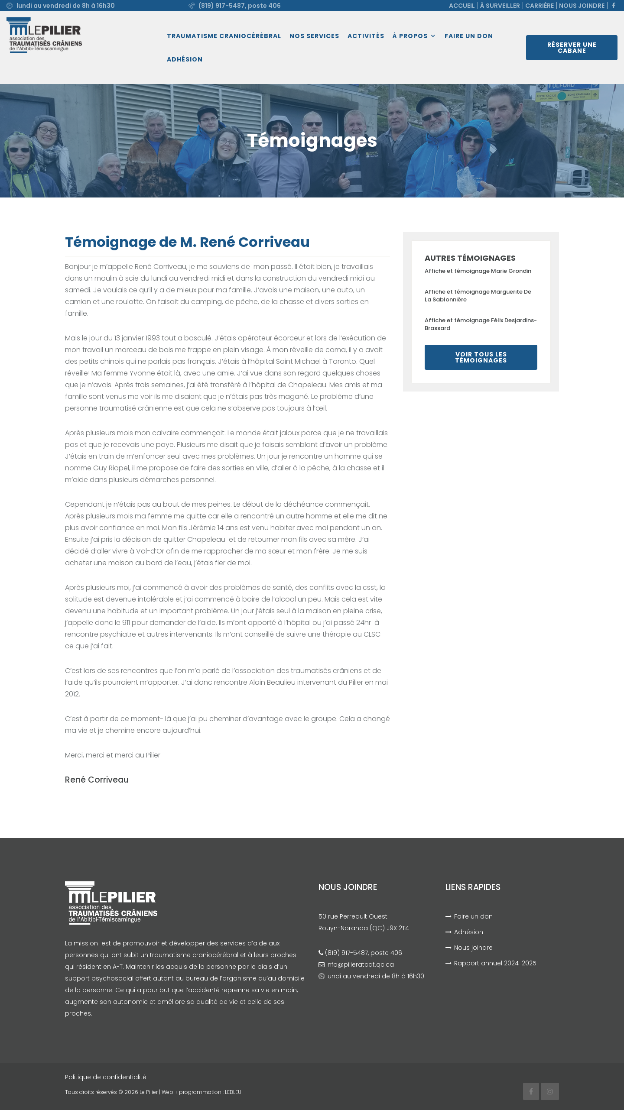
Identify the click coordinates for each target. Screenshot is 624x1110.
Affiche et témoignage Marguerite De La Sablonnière (478, 296)
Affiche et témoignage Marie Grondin (478, 271)
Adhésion (185, 59)
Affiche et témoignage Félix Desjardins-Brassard (481, 324)
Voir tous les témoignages (481, 357)
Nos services (314, 36)
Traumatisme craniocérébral (224, 36)
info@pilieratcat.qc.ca (360, 964)
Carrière (539, 5)
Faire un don (469, 36)
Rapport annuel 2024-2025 (495, 963)
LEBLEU (233, 1092)
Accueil (462, 5)
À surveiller (500, 5)
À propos (410, 36)
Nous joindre (581, 5)
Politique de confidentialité (105, 1077)
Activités (366, 36)
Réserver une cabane (572, 47)
